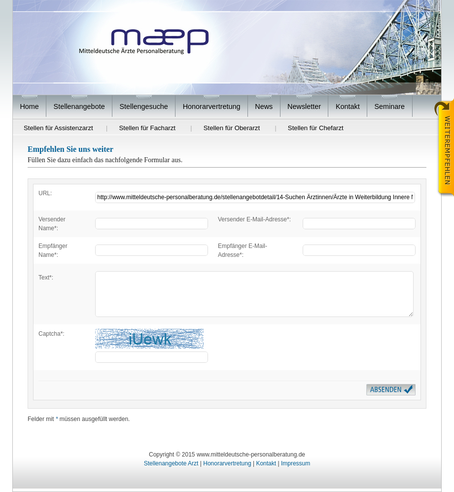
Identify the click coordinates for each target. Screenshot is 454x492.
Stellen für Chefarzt (316, 128)
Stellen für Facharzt (147, 128)
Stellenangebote (79, 106)
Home (29, 106)
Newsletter (304, 106)
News (264, 106)
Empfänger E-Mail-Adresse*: (242, 250)
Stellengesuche (143, 106)
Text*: (45, 277)
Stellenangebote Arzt (171, 463)
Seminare (390, 106)
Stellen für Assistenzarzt (58, 128)
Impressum (295, 463)
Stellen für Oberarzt (232, 128)
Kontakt (348, 106)
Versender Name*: (52, 224)
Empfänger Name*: (53, 250)
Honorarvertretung (212, 106)
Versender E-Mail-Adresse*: (254, 219)
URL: (45, 193)
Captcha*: (51, 333)
